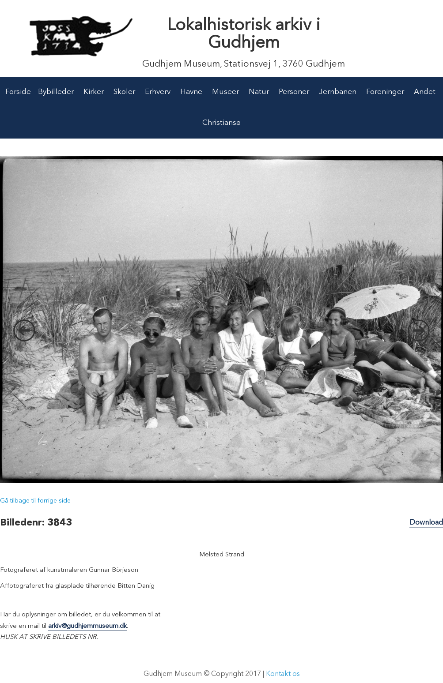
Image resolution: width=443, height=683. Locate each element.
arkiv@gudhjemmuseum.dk (87, 626)
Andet (424, 92)
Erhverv (157, 92)
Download (426, 522)
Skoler (124, 92)
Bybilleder (56, 92)
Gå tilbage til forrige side (35, 501)
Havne (191, 92)
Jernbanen (337, 92)
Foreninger (385, 92)
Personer (294, 92)
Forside (18, 92)
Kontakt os (283, 674)
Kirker (93, 92)
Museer (225, 92)
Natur (259, 92)
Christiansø (221, 123)
